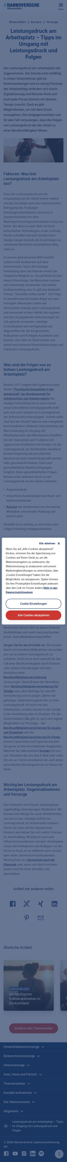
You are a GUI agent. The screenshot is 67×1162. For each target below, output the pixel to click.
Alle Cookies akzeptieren (33, 615)
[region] (33, 581)
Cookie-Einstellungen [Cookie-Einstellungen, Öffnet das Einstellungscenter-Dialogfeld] (33, 604)
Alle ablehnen (47, 543)
